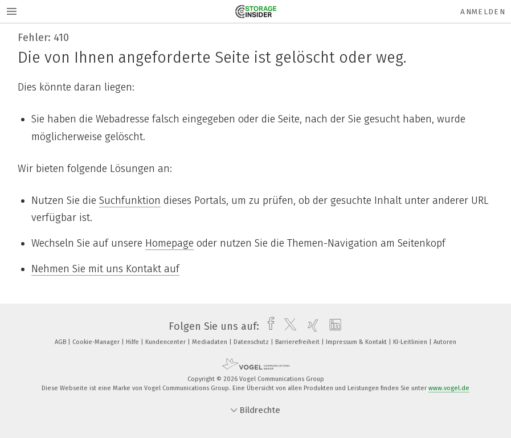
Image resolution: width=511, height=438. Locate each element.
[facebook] (268, 326)
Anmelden (482, 12)
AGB (61, 342)
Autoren (445, 342)
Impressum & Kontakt (357, 342)
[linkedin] (332, 326)
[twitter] (287, 326)
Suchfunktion (130, 200)
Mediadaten (210, 342)
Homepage (169, 243)
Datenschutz (252, 342)
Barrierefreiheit (298, 342)
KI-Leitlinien (411, 342)
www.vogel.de (448, 388)
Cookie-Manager (96, 342)
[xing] (310, 326)
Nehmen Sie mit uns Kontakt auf (105, 269)
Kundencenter (166, 342)
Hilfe (133, 342)
